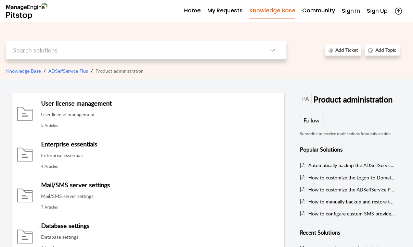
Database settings (65, 226)
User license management (76, 103)
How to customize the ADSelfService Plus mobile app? (351, 189)
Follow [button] (312, 120)
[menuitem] (350, 11)
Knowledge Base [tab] (272, 10)
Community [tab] (318, 10)
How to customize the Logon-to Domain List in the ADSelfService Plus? (351, 177)
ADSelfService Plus (68, 71)
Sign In (351, 11)
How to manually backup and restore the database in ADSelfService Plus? (351, 201)
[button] (398, 11)
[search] (132, 50)
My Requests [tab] (225, 10)
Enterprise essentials (69, 144)
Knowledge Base (23, 71)
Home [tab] (192, 10)
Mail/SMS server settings (75, 185)
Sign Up (377, 11)
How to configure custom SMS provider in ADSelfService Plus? (351, 213)
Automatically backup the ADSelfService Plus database (351, 165)
